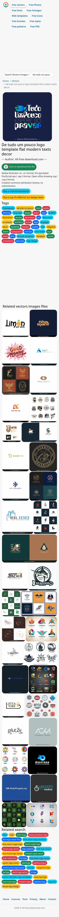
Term (25, 899)
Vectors (15, 80)
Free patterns (19, 26)
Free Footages (34, 10)
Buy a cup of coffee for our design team (23, 197)
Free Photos (35, 4)
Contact (52, 899)
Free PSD (34, 26)
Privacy (33, 899)
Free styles (35, 21)
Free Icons (37, 15)
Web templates (20, 15)
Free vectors (18, 4)
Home (6, 80)
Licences (15, 899)
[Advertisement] (29, 50)
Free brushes (18, 21)
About (43, 899)
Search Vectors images (16, 74)
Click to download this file (19, 166)
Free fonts (17, 10)
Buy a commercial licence (16, 191)
